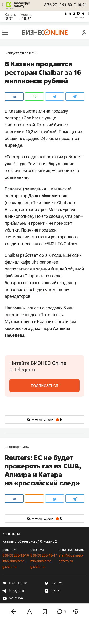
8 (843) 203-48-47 (43, 555)
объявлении (16, 177)
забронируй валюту (22, 4)
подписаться (44, 385)
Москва (26, 15)
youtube (12, 598)
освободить (35, 289)
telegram (13, 590)
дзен (52, 590)
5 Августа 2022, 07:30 (21, 53)
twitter (53, 583)
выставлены (17, 314)
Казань (10, 15)
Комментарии (44, 419)
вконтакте (14, 583)
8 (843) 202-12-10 (15, 555)
